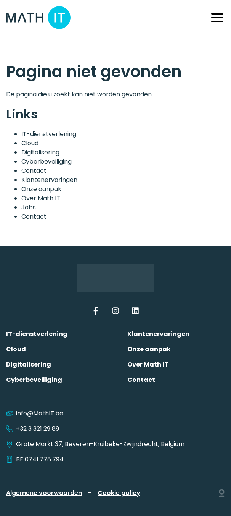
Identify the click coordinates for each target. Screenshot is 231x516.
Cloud (29, 143)
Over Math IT (40, 198)
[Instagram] (115, 312)
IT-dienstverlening (48, 134)
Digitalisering (40, 152)
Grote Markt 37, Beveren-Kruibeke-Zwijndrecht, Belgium (95, 444)
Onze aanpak (41, 189)
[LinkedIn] (135, 312)
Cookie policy (119, 492)
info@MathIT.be (39, 413)
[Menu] (217, 17)
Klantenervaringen (49, 179)
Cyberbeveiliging (46, 161)
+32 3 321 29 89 (32, 428)
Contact (34, 170)
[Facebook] (95, 312)
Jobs (28, 207)
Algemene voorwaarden (44, 492)
